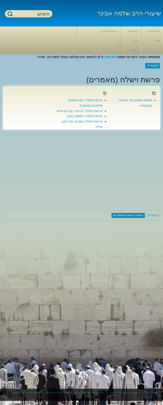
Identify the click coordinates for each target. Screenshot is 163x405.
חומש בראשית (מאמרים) (128, 215)
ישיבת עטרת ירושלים (57, 392)
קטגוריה (153, 215)
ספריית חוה (151, 392)
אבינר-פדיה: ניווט (153, 36)
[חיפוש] (31, 14)
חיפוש (10, 14)
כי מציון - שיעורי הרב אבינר (124, 392)
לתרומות (110, 57)
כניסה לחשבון (109, 31)
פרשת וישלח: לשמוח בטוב (85, 116)
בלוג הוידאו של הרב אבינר (89, 392)
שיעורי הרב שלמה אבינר (129, 13)
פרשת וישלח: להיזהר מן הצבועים (80, 111)
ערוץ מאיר (149, 396)
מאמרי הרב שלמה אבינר (27, 392)
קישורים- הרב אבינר (133, 40)
